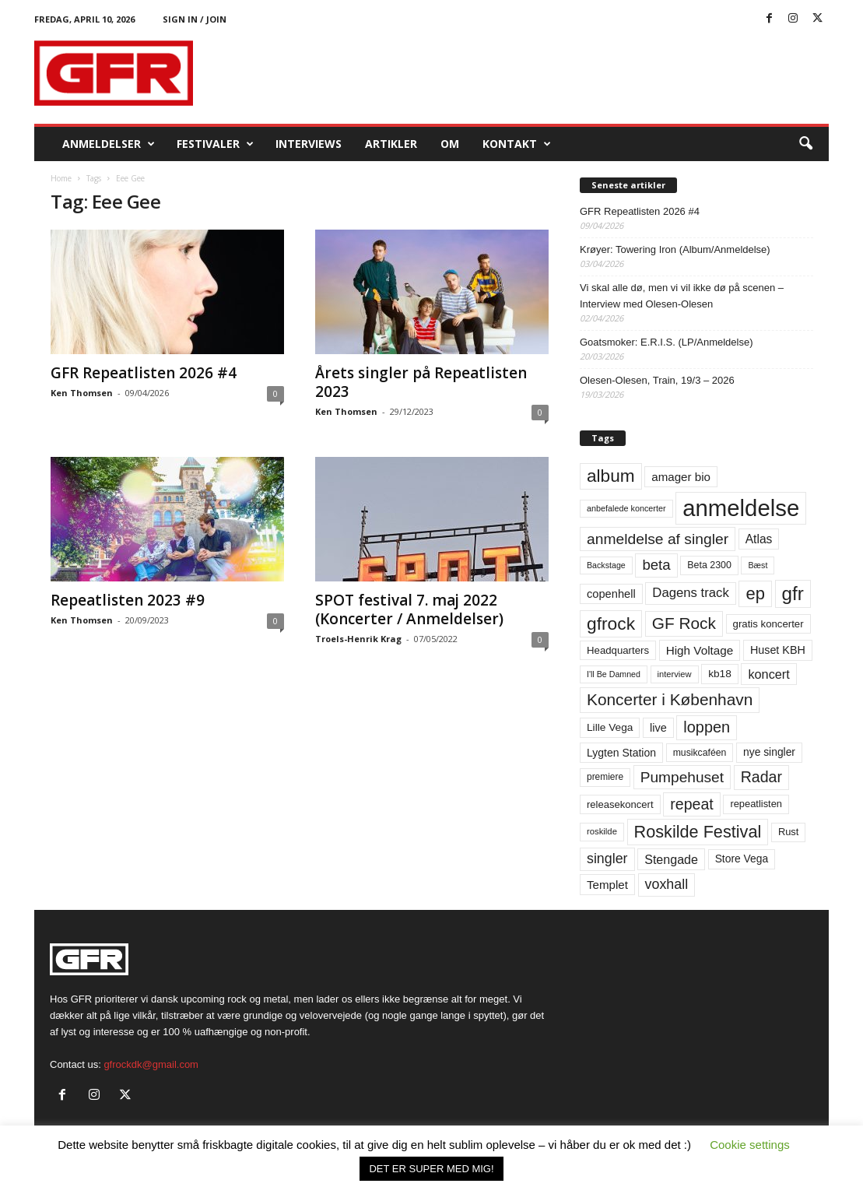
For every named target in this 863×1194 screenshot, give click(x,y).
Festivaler (215, 144)
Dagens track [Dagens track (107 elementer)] (690, 592)
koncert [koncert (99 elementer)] (768, 674)
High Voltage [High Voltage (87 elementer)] (700, 650)
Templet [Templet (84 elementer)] (607, 884)
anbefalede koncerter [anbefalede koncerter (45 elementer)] (626, 508)
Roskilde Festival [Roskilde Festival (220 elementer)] (698, 831)
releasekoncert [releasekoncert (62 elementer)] (620, 804)
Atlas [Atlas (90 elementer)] (759, 539)
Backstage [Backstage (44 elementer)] (606, 565)
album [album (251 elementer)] (611, 476)
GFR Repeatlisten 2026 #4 (144, 373)
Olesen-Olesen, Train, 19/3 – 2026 (657, 380)
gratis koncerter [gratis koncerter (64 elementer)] (768, 624)
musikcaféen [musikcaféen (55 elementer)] (700, 752)
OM (449, 143)
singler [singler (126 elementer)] (607, 858)
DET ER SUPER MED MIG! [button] (431, 1169)
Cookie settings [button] (750, 1144)
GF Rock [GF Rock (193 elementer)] (684, 623)
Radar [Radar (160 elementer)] (761, 776)
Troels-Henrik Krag (358, 638)
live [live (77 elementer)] (658, 728)
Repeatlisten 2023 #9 (128, 600)
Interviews (308, 143)
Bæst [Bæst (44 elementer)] (757, 565)
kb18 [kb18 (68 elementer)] (719, 674)
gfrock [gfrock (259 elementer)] (611, 623)
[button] (805, 144)
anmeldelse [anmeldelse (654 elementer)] (740, 508)
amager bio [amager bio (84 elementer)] (680, 476)
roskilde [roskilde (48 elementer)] (602, 831)
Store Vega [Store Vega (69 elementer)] (742, 858)
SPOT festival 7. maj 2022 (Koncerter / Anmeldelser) (409, 609)
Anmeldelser (108, 144)
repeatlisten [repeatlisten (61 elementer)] (756, 803)
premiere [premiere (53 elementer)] (605, 776)
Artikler (391, 143)
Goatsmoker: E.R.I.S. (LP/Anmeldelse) (666, 342)
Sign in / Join (194, 19)
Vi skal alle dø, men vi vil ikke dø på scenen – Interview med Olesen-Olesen (682, 296)
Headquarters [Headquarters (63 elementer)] (618, 650)
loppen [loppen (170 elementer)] (706, 727)
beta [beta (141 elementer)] (656, 565)
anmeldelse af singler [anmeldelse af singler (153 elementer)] (657, 539)
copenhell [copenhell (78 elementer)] (611, 594)
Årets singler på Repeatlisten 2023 (421, 382)
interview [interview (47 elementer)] (675, 674)
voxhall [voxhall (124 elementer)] (667, 884)
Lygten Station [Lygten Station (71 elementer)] (621, 752)
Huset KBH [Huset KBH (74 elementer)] (777, 650)
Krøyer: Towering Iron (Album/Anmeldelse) (675, 249)
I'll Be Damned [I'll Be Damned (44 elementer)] (613, 674)
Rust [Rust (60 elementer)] (788, 832)
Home (61, 178)
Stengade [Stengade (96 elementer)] (671, 859)
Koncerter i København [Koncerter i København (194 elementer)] (669, 699)
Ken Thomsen (82, 393)
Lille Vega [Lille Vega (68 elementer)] (610, 727)
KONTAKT (516, 144)
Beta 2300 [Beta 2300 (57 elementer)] (709, 565)
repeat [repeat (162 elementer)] (692, 804)
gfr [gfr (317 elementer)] (793, 593)
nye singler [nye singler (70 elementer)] (769, 752)
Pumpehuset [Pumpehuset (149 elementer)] (682, 777)
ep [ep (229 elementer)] (754, 593)
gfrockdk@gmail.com (150, 1064)
